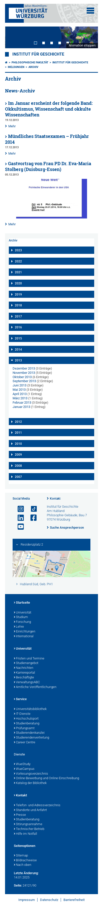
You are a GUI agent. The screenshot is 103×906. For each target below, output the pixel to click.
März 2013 (20, 398)
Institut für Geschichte (38, 54)
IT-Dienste (22, 714)
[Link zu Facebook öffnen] (31, 517)
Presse (20, 815)
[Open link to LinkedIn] (19, 517)
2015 (18, 338)
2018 (18, 305)
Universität (22, 612)
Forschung (22, 622)
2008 (18, 466)
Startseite (22, 603)
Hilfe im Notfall (25, 834)
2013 (18, 360)
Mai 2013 (19, 389)
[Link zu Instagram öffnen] (19, 509)
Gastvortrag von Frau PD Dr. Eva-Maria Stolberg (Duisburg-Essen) (48, 166)
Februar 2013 (22, 402)
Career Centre (24, 742)
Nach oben (22, 865)
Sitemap (21, 855)
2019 (18, 294)
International (23, 636)
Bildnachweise (25, 860)
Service (20, 699)
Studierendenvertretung (31, 738)
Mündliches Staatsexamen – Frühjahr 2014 (47, 139)
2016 (18, 327)
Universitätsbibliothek (30, 709)
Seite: (18, 885)
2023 (18, 250)
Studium (21, 617)
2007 (18, 477)
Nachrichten (23, 668)
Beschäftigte (24, 677)
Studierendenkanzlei (29, 733)
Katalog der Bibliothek (30, 783)
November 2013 (24, 373)
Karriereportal (24, 673)
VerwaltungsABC (27, 682)
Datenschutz (49, 900)
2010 (18, 444)
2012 (18, 422)
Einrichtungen (24, 631)
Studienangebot (26, 663)
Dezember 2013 (24, 368)
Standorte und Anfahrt (30, 810)
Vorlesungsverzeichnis (31, 774)
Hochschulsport (26, 719)
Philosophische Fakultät (30, 62)
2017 (18, 316)
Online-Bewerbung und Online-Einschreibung (46, 778)
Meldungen (16, 67)
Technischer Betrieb (29, 829)
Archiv (33, 67)
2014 (18, 349)
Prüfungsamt (24, 728)
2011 (18, 432)
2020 (18, 283)
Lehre (19, 627)
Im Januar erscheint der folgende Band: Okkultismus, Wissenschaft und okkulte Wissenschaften (49, 109)
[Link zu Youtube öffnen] (19, 526)
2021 (18, 272)
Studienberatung (26, 723)
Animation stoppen (82, 45)
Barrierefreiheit (74, 900)
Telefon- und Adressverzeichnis (37, 805)
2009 (18, 454)
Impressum (26, 900)
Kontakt (55, 498)
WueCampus (24, 769)
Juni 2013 (19, 385)
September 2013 (24, 381)
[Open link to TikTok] (31, 509)
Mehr (12, 126)
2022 (18, 261)
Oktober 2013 (22, 377)
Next (89, 37)
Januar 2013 (21, 407)
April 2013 (20, 394)
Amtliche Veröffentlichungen (35, 687)
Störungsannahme (28, 824)
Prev (14, 37)
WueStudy (22, 764)
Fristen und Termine (29, 658)
